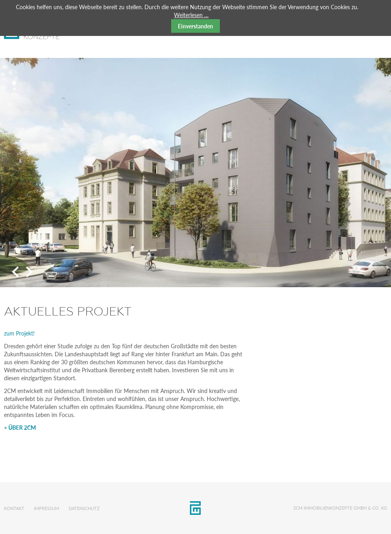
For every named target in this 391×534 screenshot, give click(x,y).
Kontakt (14, 508)
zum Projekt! (19, 333)
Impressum (46, 508)
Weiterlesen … (191, 15)
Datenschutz (84, 508)
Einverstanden (195, 26)
